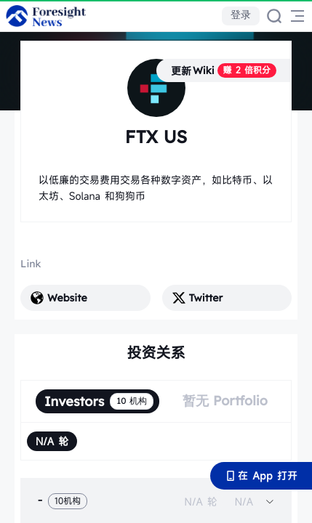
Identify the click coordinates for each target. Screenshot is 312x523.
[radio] (52, 441)
